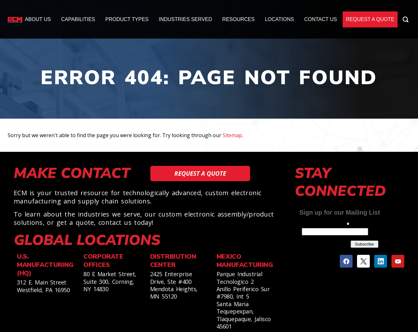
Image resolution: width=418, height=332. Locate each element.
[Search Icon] (405, 19)
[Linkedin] (380, 261)
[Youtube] (397, 261)
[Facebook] (346, 261)
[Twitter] (363, 261)
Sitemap (232, 135)
